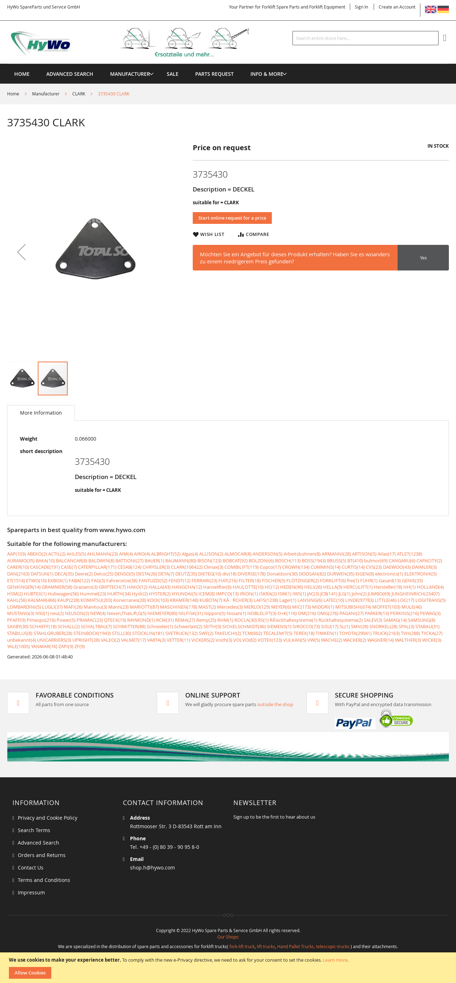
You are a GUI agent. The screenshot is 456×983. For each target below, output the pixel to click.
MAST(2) (207, 607)
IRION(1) (249, 593)
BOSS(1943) (314, 560)
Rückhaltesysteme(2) (340, 620)
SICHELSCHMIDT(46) (244, 626)
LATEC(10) (333, 600)
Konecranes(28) (129, 600)
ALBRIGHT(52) (166, 554)
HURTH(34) (119, 593)
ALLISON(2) (211, 554)
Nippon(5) (215, 613)
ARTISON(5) (364, 554)
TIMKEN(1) (327, 633)
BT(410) (355, 560)
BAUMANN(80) (180, 560)
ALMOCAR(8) (238, 554)
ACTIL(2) (57, 554)
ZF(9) (79, 646)
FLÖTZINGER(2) (302, 580)
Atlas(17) (387, 554)
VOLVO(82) (244, 640)
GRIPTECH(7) (112, 587)
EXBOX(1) (58, 580)
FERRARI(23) (204, 580)
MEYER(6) (281, 607)
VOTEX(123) (270, 640)
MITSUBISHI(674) (353, 607)
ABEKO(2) (37, 554)
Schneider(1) (160, 626)
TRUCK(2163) (386, 633)
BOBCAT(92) (235, 560)
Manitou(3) (95, 607)
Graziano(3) (85, 587)
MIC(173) (301, 607)
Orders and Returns (42, 855)
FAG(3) (98, 580)
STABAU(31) (427, 626)
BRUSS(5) (336, 560)
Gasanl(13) (390, 580)
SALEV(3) (373, 620)
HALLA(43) (160, 587)
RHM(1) (225, 620)
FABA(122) (79, 580)
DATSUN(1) (42, 574)
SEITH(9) (212, 626)
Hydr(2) (140, 593)
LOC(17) (406, 600)
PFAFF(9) (16, 620)
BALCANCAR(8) (71, 560)
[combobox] (365, 38)
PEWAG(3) (430, 613)
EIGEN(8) (365, 574)
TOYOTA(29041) (355, 633)
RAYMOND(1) (141, 620)
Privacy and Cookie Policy (47, 817)
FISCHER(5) (273, 580)
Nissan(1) (236, 613)
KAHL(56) (17, 600)
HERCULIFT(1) (358, 587)
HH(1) (409, 587)
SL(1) (345, 626)
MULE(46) (411, 607)
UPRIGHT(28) (86, 640)
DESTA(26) (146, 574)
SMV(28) (359, 626)
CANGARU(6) (402, 560)
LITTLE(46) (386, 600)
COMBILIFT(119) (241, 567)
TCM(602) (252, 633)
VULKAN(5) (294, 640)
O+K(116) (287, 613)
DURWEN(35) (340, 574)
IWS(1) (299, 593)
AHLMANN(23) (102, 554)
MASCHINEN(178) (178, 607)
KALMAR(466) (42, 600)
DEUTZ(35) (186, 574)
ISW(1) (284, 593)
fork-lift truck (242, 946)
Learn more (335, 960)
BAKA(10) (45, 560)
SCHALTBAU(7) (96, 626)
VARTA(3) (156, 640)
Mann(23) (118, 607)
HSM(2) (15, 593)
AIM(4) (126, 554)
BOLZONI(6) (261, 560)
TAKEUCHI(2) (227, 633)
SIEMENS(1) (279, 626)
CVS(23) (374, 567)
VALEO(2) (110, 640)
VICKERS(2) (202, 640)
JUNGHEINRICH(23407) (416, 593)
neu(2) (57, 613)
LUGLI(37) (52, 607)
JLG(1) (344, 593)
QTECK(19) (115, 620)
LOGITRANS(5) (430, 600)
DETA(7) (166, 574)
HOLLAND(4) (430, 587)
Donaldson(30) (282, 574)
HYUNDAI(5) (184, 593)
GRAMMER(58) (57, 587)
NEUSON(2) (77, 613)
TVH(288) (410, 633)
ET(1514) (16, 580)
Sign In (361, 7)
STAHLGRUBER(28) (52, 633)
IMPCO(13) (227, 593)
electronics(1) (389, 574)
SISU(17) (329, 626)
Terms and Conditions (44, 880)
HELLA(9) (332, 587)
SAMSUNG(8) (421, 620)
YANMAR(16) (44, 646)
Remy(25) (206, 620)
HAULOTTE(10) (248, 587)
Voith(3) (224, 640)
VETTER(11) (178, 640)
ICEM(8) (206, 593)
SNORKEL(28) (383, 626)
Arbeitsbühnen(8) (302, 554)
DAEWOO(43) (397, 567)
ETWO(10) (36, 580)
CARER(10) (18, 567)
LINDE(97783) (359, 600)
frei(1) (353, 580)
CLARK (78, 93)
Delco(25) (103, 574)
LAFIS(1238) (266, 600)
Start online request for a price (232, 218)
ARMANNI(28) (336, 554)
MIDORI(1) (323, 607)
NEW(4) (98, 613)
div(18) (229, 574)
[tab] (41, 413)
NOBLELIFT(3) (261, 613)
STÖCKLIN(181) (148, 633)
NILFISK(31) (190, 613)
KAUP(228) (68, 600)
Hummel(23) (93, 593)
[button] (21, 252)
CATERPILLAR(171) (97, 567)
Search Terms (34, 830)
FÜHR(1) (369, 580)
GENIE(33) (412, 580)
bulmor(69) (376, 560)
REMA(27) (185, 620)
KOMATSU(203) (96, 600)
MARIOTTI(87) (144, 607)
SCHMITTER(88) (129, 626)
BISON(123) (209, 560)
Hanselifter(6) (217, 587)
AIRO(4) (142, 554)
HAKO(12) (137, 587)
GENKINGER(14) (24, 587)
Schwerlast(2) (188, 626)
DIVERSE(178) (252, 574)
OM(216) (307, 613)
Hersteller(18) (388, 587)
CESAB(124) (129, 567)
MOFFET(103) (386, 607)
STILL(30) (121, 633)
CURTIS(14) (353, 567)
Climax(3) (213, 567)
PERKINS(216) (404, 613)
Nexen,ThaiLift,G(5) (126, 613)
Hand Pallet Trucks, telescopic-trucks (313, 946)
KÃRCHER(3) (238, 600)
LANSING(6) (309, 600)
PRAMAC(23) (90, 620)
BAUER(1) (154, 560)
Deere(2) (84, 574)
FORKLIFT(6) (333, 580)
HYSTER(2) (160, 593)
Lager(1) (287, 600)
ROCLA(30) (245, 620)
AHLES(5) (76, 554)
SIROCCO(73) (306, 626)
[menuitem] (130, 74)
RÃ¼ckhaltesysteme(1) (293, 620)
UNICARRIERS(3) (54, 640)
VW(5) (313, 640)
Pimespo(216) (41, 620)
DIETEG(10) (209, 574)
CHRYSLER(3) (156, 567)
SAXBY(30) (17, 626)
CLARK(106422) (187, 567)
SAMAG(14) (395, 620)
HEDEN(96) (291, 587)
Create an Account (397, 7)
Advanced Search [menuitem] (69, 73)
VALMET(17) (133, 640)
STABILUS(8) (19, 633)
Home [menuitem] (22, 73)
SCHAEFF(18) (43, 626)
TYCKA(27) (431, 633)
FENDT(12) (180, 580)
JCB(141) (328, 593)
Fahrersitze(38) (122, 580)
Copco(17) (270, 567)
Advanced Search (38, 842)
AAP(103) (16, 554)
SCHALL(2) (69, 626)
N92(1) (42, 613)
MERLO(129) (257, 607)
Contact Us (30, 867)
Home (13, 93)
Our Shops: (228, 937)
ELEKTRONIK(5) (420, 574)
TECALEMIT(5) (277, 633)
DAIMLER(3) (424, 567)
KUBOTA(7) (211, 600)
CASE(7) (69, 567)
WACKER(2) (354, 640)
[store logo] (139, 42)
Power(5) (66, 620)
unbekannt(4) (21, 640)
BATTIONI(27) (129, 560)
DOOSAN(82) (312, 574)
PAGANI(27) (352, 613)
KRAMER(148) (184, 600)
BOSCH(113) (288, 560)
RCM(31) (165, 620)
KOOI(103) (158, 600)
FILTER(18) (250, 580)
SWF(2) (206, 633)
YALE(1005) (18, 646)
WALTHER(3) (408, 640)
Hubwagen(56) (63, 593)
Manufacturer (45, 93)
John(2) (359, 593)
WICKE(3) (431, 640)
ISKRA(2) (268, 593)
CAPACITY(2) (429, 560)
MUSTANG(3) (20, 613)
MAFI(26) (73, 607)
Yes (423, 257)
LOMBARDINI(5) (24, 607)
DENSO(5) (124, 574)
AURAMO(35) (21, 560)
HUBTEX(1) (35, 593)
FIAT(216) (228, 580)
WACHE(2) (331, 640)
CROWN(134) (296, 567)
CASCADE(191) (45, 567)
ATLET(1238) (409, 554)
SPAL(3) (406, 626)
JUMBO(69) (379, 593)
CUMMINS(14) (326, 567)
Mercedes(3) (230, 607)
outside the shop (275, 704)
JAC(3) (313, 593)
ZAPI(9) (65, 646)
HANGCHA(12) (187, 587)
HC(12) (272, 587)
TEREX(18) (304, 633)
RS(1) (263, 620)
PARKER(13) (377, 613)
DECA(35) (64, 574)
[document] (229, 968)
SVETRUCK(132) (181, 633)
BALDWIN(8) (101, 560)
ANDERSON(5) (268, 554)
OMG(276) (327, 613)
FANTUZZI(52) (153, 580)
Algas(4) (190, 554)
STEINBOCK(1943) (92, 633)
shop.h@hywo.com (152, 867)
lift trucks (266, 946)
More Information (41, 412)
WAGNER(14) (380, 640)
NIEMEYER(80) (162, 613)
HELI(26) (313, 587)
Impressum (31, 892)
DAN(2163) (18, 574)
